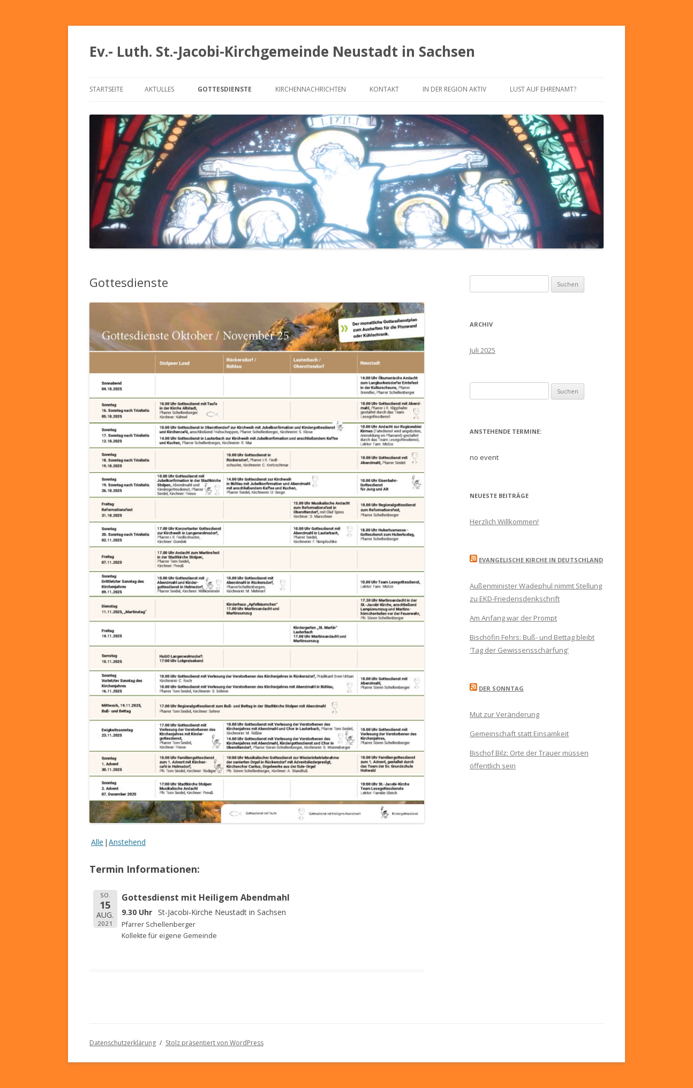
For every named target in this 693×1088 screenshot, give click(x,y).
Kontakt (384, 89)
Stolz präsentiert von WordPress (214, 1042)
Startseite (106, 89)
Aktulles (159, 89)
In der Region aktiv (454, 89)
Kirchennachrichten (310, 89)
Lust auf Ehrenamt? (543, 89)
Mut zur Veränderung (504, 714)
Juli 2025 (482, 350)
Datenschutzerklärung (122, 1042)
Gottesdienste (225, 89)
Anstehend (127, 842)
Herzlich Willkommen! (504, 521)
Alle (97, 842)
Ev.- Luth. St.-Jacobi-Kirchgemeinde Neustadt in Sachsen (282, 51)
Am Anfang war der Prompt (513, 618)
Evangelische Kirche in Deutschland (541, 560)
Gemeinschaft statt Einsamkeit (519, 733)
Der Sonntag (501, 688)
